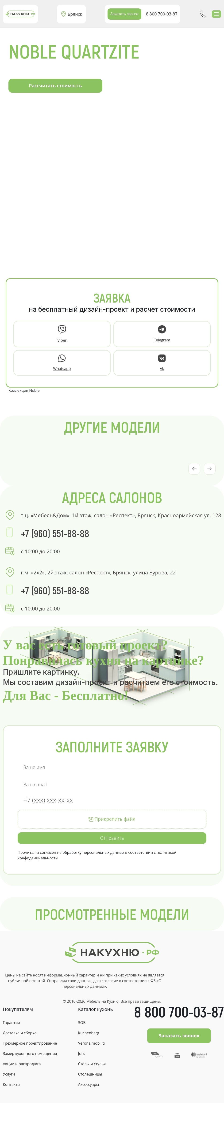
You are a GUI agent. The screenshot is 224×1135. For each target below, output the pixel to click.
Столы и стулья (92, 1063)
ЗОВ (81, 1022)
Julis (81, 1053)
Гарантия (11, 1022)
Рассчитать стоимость (55, 85)
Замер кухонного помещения (30, 1053)
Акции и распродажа (22, 1063)
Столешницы (90, 1074)
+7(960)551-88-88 (202, 14)
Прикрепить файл (112, 819)
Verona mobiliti (91, 1043)
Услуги (9, 1074)
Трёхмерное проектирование (30, 1043)
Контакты (11, 1084)
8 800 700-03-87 (162, 14)
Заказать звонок (124, 14)
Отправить (112, 838)
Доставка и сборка (19, 1032)
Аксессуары (88, 1084)
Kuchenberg (88, 1032)
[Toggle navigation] (216, 14)
